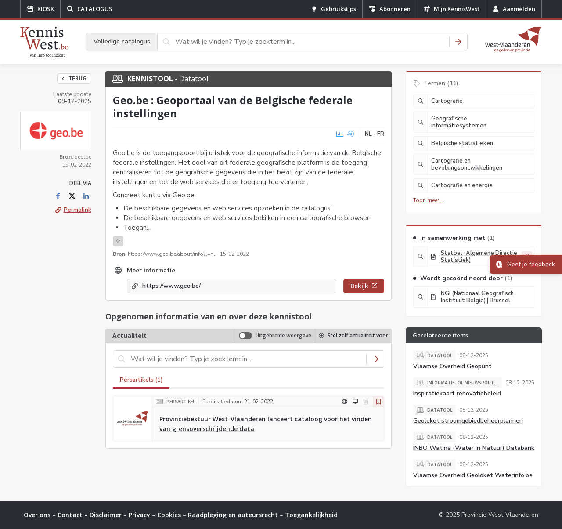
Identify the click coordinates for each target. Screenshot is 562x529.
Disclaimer (106, 515)
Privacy (139, 515)
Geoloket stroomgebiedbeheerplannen (468, 421)
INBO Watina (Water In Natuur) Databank (473, 448)
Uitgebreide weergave (283, 335)
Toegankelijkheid (311, 515)
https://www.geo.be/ (171, 286)
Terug (74, 78)
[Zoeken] (458, 42)
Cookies (169, 515)
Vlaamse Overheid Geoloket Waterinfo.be (473, 475)
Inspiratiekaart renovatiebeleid (457, 393)
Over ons (37, 515)
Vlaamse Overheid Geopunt (452, 366)
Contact (70, 515)
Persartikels (141, 380)
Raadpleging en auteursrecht (233, 515)
